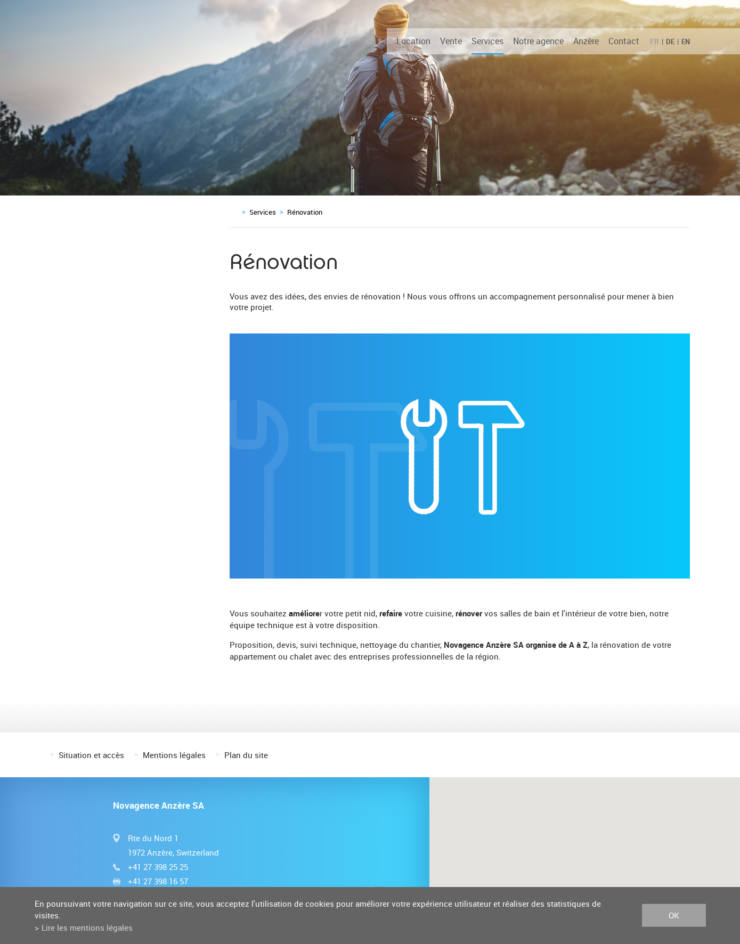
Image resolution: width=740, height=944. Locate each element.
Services (487, 41)
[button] (584, 843)
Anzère (586, 41)
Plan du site (246, 755)
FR (654, 41)
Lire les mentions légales (87, 927)
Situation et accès (91, 755)
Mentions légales (174, 755)
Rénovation (304, 212)
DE (670, 41)
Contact (623, 41)
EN (685, 41)
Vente (451, 41)
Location (413, 41)
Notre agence (538, 41)
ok (674, 915)
